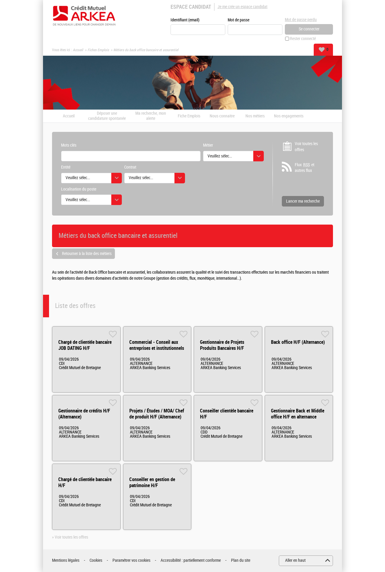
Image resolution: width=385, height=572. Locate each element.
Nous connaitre (222, 116)
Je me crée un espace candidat (242, 6)
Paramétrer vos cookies (131, 560)
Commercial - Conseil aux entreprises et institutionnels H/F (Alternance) (156, 348)
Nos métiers (255, 116)
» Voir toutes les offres (70, 537)
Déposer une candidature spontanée (107, 116)
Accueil (78, 50)
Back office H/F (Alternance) (298, 342)
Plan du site (240, 560)
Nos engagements (288, 116)
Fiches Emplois (98, 50)
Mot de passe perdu (301, 19)
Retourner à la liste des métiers (87, 253)
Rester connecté (303, 38)
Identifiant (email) (185, 20)
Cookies (96, 560)
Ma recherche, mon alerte (150, 116)
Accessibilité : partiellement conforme (191, 560)
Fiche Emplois (189, 116)
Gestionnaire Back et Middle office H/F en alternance (297, 414)
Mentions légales (65, 560)
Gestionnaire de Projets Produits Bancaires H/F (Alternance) (222, 348)
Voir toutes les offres (306, 146)
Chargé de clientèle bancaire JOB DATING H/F (85, 345)
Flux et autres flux (304, 167)
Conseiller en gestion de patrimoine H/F (152, 482)
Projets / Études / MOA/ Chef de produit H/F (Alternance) (156, 414)
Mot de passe (238, 20)
